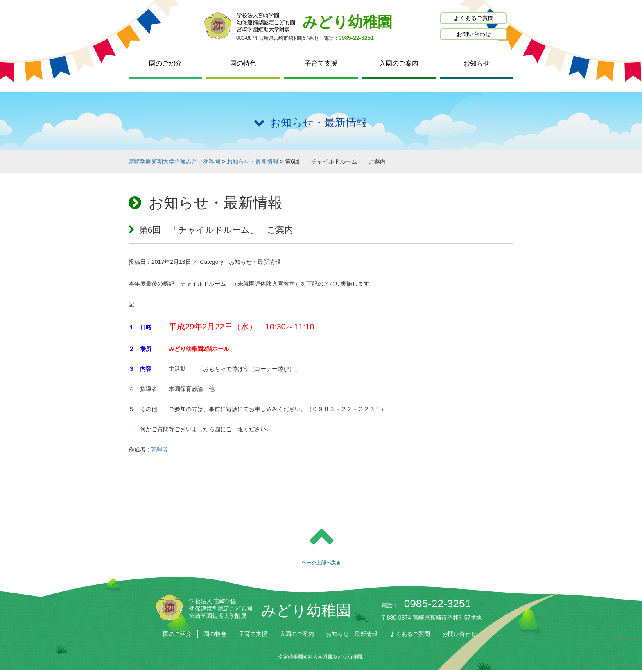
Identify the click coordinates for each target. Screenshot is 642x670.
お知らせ (476, 63)
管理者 (159, 449)
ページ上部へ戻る (321, 563)
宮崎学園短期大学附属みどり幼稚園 (322, 657)
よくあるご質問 (474, 18)
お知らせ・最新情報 (352, 634)
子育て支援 (321, 63)
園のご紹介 (165, 63)
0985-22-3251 (356, 37)
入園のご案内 (398, 63)
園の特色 (243, 63)
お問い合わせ (474, 34)
